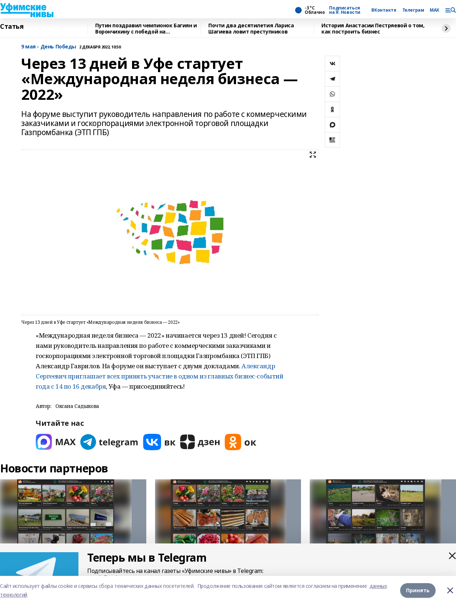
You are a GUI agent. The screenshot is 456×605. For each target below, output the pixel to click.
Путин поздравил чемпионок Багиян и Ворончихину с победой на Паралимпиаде (146, 29)
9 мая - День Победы (48, 47)
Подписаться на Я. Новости (344, 10)
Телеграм (413, 10)
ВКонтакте (383, 10)
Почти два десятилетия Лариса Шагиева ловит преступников (251, 29)
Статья (11, 27)
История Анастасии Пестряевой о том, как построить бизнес (372, 29)
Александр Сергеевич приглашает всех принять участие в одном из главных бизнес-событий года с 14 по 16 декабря (159, 376)
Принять (418, 590)
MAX (434, 10)
